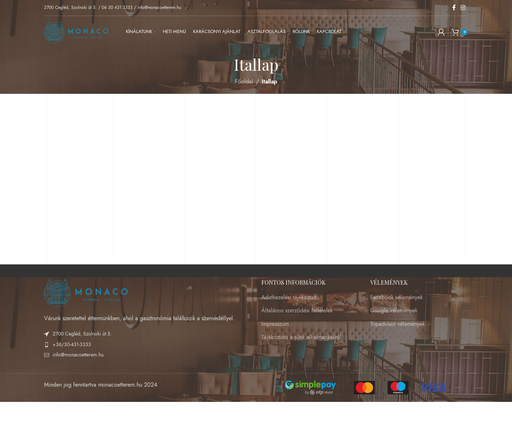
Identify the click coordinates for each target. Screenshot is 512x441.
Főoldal (244, 82)
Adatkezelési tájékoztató (290, 297)
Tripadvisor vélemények (397, 324)
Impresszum (275, 324)
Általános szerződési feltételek (297, 310)
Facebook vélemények (396, 297)
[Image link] (86, 292)
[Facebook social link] (454, 7)
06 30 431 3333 (117, 7)
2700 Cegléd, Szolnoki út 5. (70, 7)
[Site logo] (76, 32)
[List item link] (147, 345)
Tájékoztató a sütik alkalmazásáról (301, 337)
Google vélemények (393, 310)
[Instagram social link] (463, 7)
